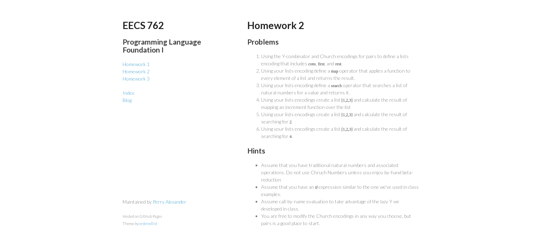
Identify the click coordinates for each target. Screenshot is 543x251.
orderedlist (148, 223)
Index (128, 93)
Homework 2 (136, 71)
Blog (127, 100)
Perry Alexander (169, 202)
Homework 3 (136, 79)
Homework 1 (136, 64)
